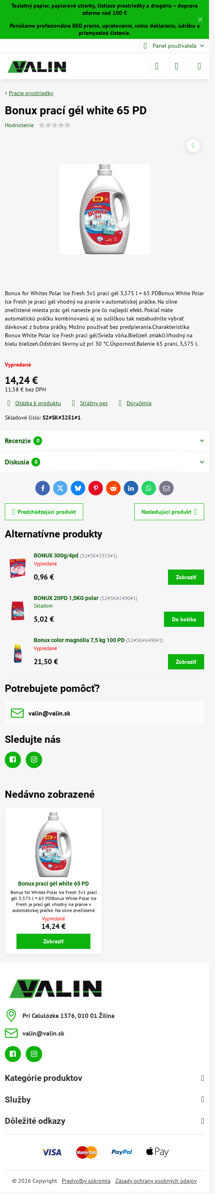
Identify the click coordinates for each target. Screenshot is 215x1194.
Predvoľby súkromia (86, 1180)
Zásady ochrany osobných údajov (156, 1180)
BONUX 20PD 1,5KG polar (66, 598)
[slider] (55, 125)
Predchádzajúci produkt (44, 512)
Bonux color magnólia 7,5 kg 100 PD (79, 640)
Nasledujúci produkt (169, 512)
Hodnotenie (19, 125)
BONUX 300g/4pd (56, 555)
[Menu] (199, 66)
